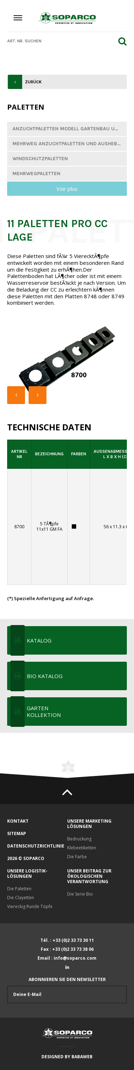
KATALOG (39, 640)
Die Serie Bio (80, 894)
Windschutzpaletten (40, 159)
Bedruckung (79, 839)
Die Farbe (77, 857)
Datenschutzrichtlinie (35, 846)
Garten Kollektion (44, 711)
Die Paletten (19, 889)
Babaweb (82, 1057)
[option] (67, 362)
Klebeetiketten (81, 848)
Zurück (33, 81)
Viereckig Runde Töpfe (30, 906)
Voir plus (67, 188)
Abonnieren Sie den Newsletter (67, 990)
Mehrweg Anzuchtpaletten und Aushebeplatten (70, 144)
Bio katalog (45, 676)
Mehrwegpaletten (36, 174)
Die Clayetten (20, 898)
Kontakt (18, 821)
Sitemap (16, 833)
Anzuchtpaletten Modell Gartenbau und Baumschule (70, 129)
